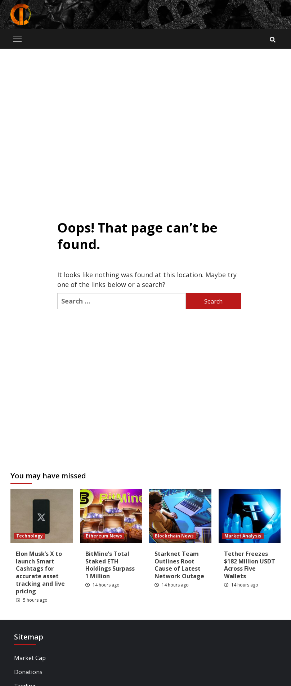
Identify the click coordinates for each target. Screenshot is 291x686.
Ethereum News (104, 536)
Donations (28, 672)
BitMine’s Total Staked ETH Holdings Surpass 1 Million (110, 565)
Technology (29, 536)
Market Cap (30, 658)
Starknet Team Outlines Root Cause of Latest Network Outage (179, 565)
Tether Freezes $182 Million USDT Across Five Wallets (249, 565)
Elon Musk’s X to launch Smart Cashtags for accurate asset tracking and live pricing (40, 572)
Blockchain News (174, 536)
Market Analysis (242, 536)
